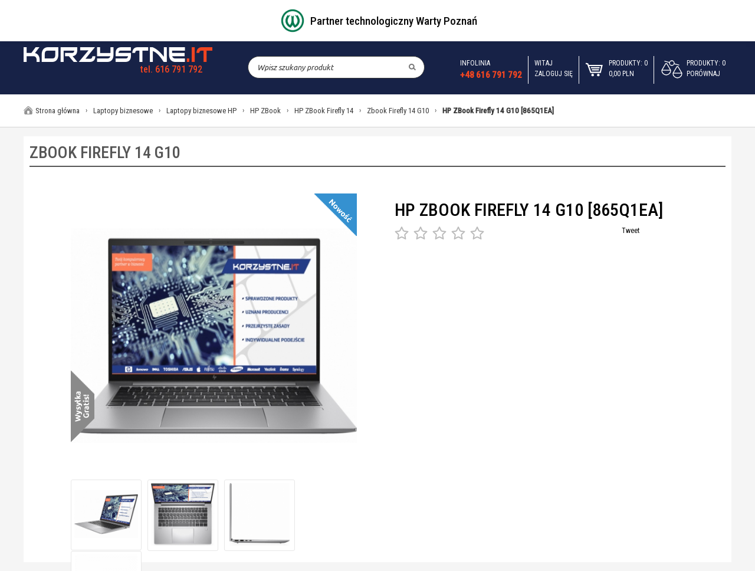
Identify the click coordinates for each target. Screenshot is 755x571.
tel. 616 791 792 (171, 69)
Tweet (630, 231)
